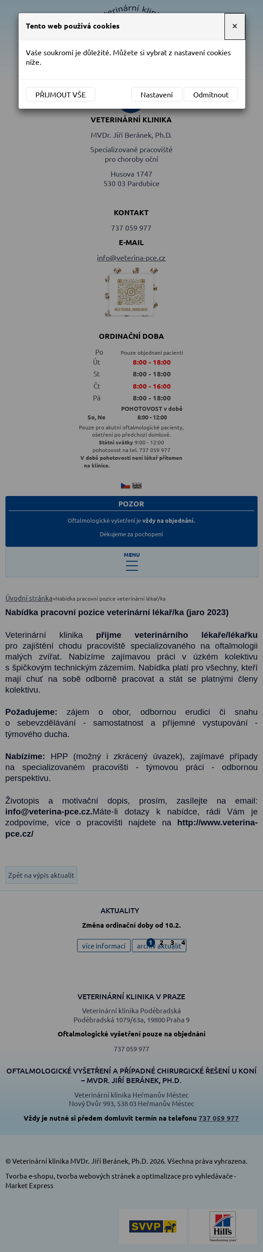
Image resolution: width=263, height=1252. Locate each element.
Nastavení (157, 94)
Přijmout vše (60, 94)
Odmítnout (211, 94)
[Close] (234, 26)
